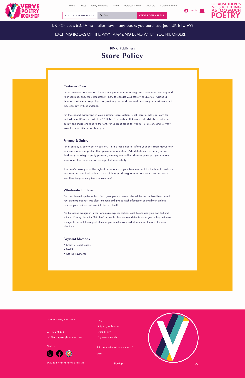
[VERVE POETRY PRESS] (152, 15)
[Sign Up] (118, 363)
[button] (202, 10)
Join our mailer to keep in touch (114, 347)
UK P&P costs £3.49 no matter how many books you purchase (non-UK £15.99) (122, 25)
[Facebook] (59, 353)
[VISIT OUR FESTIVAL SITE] (79, 15)
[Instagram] (50, 353)
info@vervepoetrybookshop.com (65, 337)
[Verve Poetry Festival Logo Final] (68, 353)
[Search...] (117, 15)
